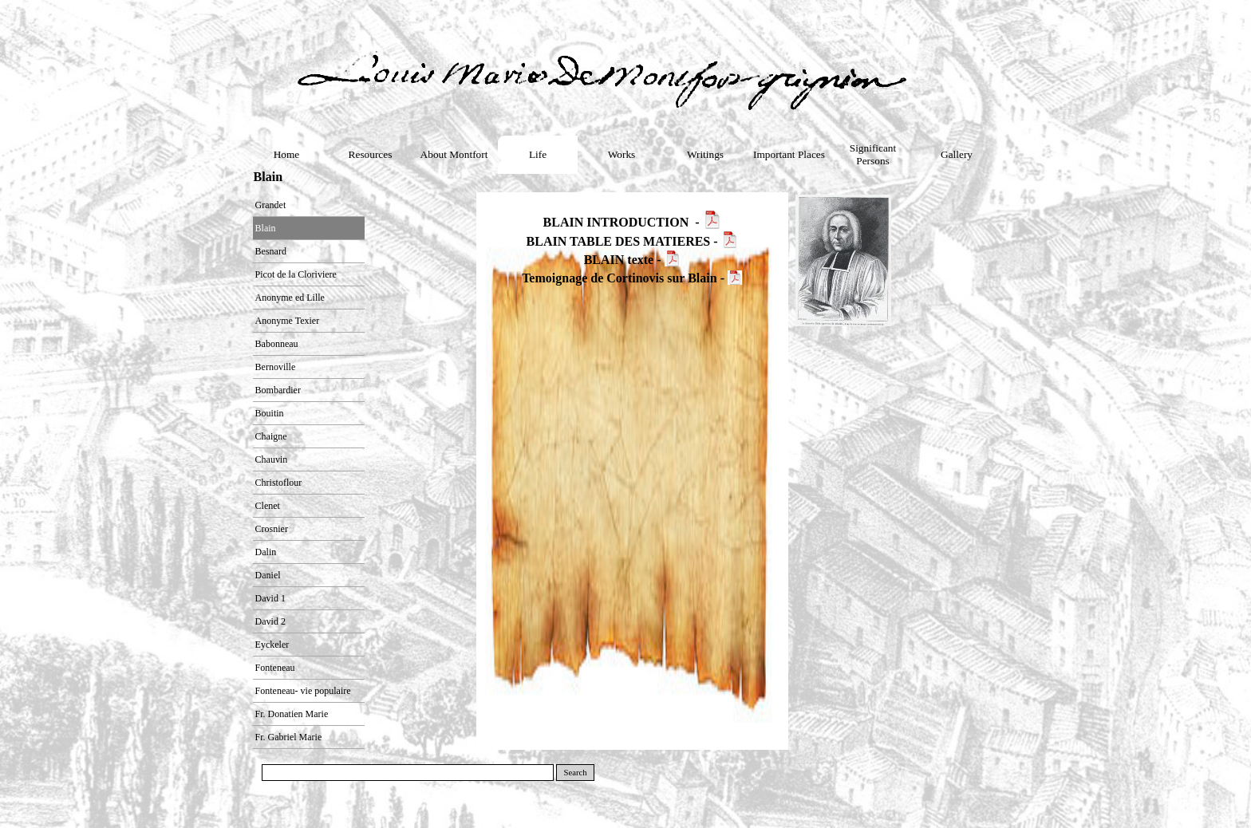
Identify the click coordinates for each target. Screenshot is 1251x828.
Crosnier (271, 528)
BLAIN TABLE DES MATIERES (619, 241)
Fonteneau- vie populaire (303, 690)
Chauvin (271, 459)
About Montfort (454, 154)
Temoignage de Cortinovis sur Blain (619, 278)
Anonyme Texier (287, 320)
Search (575, 772)
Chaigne (271, 436)
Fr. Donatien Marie (292, 714)
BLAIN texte (619, 259)
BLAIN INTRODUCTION (616, 222)
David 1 (270, 598)
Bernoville (275, 367)
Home (287, 154)
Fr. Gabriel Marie (288, 737)
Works (621, 154)
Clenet (267, 505)
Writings (705, 154)
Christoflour (278, 482)
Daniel (268, 575)
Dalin (266, 552)
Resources (371, 154)
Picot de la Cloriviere (296, 274)
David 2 (270, 621)
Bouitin (269, 413)
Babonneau (276, 343)
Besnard (270, 251)
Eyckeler (272, 644)
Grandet (270, 205)
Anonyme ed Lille (290, 297)
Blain (265, 228)
